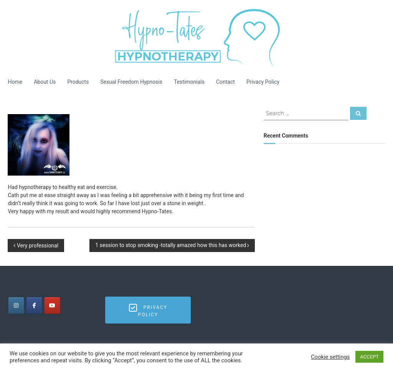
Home (15, 82)
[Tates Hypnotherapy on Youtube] (52, 305)
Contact (225, 82)
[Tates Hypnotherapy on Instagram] (16, 305)
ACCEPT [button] (369, 357)
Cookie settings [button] (330, 356)
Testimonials (189, 82)
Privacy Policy (262, 82)
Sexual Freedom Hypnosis (131, 82)
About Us (45, 82)
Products (78, 82)
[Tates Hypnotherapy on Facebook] (34, 305)
